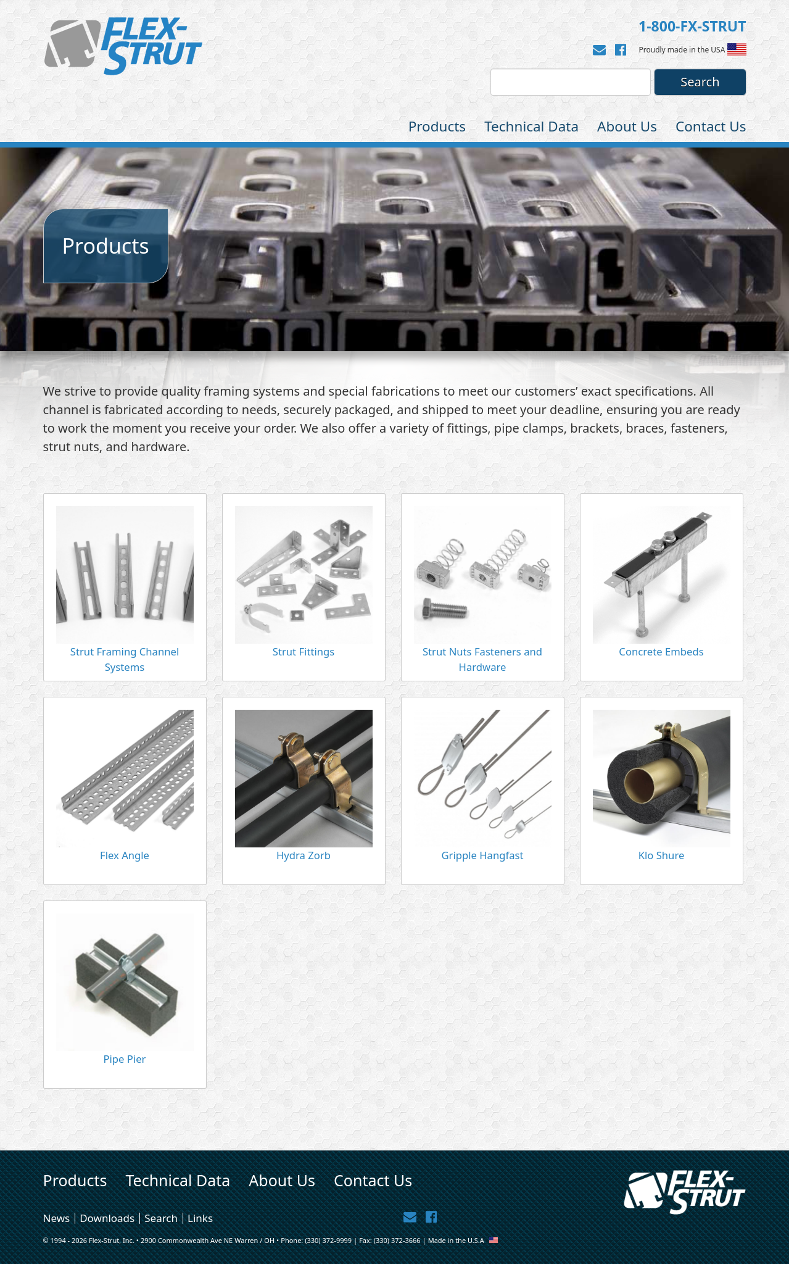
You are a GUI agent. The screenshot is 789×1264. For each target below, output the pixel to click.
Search (161, 1218)
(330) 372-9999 (328, 1240)
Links (200, 1218)
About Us (627, 126)
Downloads (107, 1218)
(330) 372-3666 (397, 1240)
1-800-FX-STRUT (692, 26)
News (56, 1218)
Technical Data (531, 126)
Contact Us (710, 126)
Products (437, 126)
